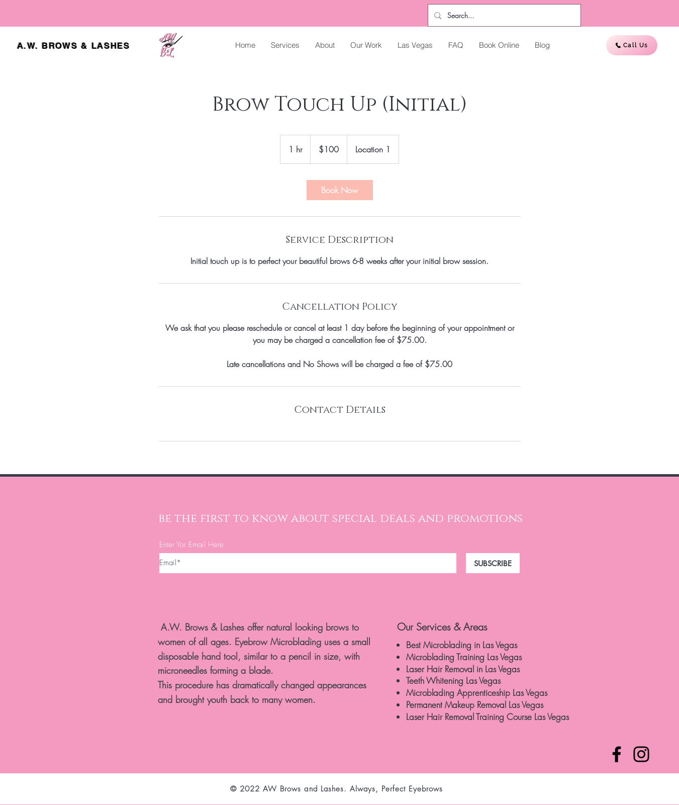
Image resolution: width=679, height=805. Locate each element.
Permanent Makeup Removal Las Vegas (474, 704)
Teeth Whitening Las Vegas (453, 680)
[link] (340, 190)
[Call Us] (631, 45)
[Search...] (503, 15)
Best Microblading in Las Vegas (461, 645)
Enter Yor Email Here (191, 545)
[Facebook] (616, 754)
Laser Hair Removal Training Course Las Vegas (487, 717)
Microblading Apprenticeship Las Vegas (476, 692)
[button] (285, 45)
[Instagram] (641, 754)
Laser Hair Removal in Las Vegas (463, 669)
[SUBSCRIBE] (493, 563)
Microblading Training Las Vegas (464, 657)
